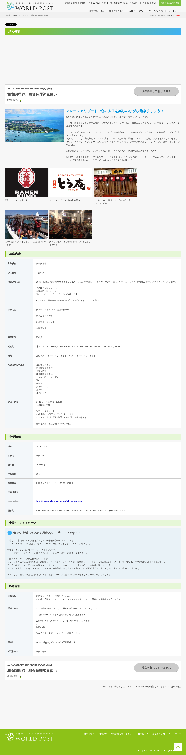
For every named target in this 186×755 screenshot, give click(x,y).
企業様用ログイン (150, 3)
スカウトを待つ (136, 11)
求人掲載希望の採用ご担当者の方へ (124, 3)
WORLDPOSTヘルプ (97, 3)
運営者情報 (89, 734)
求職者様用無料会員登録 (75, 3)
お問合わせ (143, 734)
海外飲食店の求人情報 (170, 3)
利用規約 (103, 734)
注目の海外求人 (116, 11)
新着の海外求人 (96, 11)
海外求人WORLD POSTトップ (16, 15)
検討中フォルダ (156, 11)
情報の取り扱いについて (122, 734)
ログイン (172, 11)
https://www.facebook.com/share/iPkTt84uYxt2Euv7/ (60, 501)
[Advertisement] (32, 58)
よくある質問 (158, 734)
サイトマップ (175, 734)
